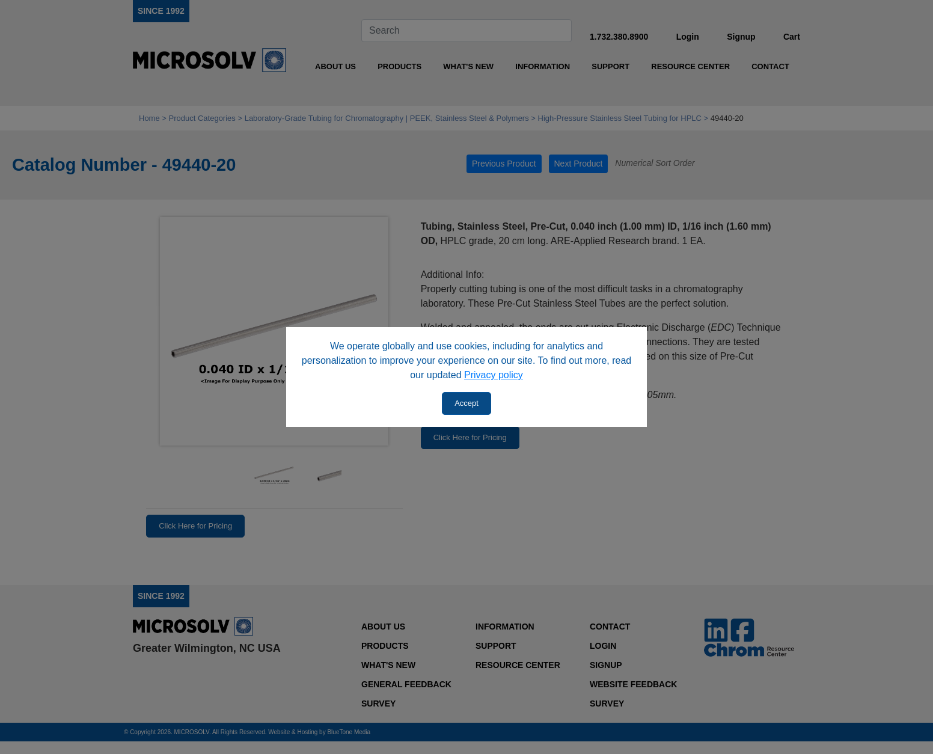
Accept (466, 403)
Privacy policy (493, 375)
